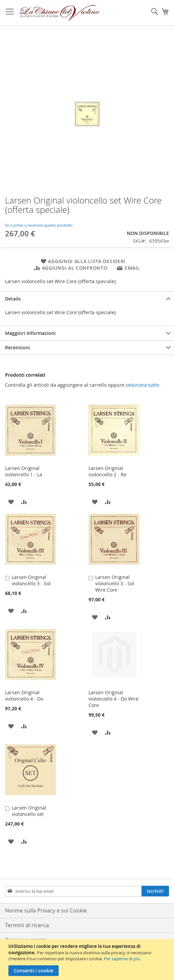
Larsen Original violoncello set (29, 811)
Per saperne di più (122, 959)
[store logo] (59, 13)
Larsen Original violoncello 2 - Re (107, 471)
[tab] (87, 298)
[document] (87, 959)
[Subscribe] (155, 891)
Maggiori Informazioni (30, 333)
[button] (11, 501)
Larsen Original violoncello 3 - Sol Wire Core (114, 583)
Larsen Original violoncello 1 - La (23, 471)
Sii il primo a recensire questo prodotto (39, 225)
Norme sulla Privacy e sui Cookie (46, 910)
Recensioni (17, 347)
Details (13, 298)
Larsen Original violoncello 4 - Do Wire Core (113, 698)
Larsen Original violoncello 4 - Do (24, 695)
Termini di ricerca (27, 925)
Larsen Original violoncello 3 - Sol (31, 580)
